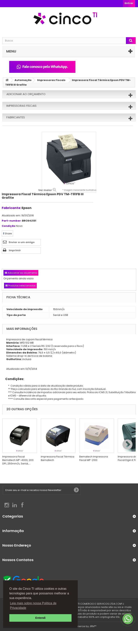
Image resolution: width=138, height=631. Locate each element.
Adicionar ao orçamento (25, 94)
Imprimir (15, 250)
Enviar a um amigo (22, 242)
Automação (23, 80)
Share (7, 233)
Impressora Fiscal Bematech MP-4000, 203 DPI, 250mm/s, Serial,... (17, 460)
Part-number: (11, 221)
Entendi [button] (40, 617)
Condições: (13, 379)
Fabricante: (11, 208)
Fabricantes (15, 117)
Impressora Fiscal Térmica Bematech (57, 458)
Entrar (129, 3)
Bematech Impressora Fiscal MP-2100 (93, 458)
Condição (8, 226)
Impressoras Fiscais (51, 80)
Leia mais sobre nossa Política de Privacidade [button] (33, 606)
